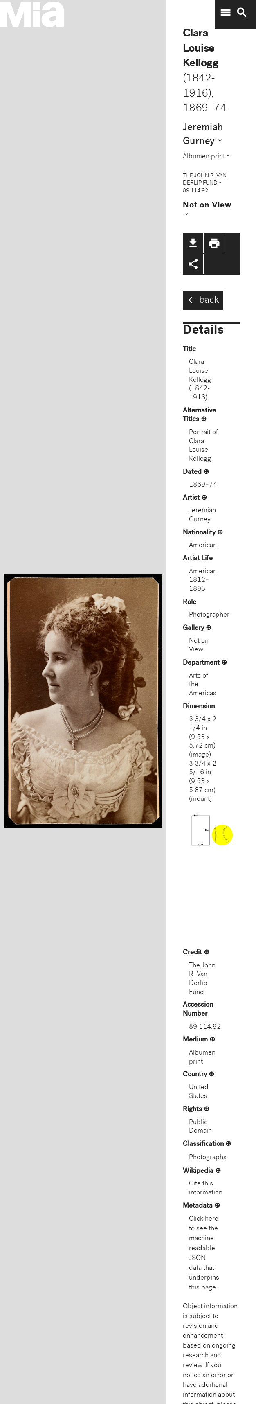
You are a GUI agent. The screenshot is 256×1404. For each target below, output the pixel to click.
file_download (193, 243)
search (242, 13)
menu (225, 13)
